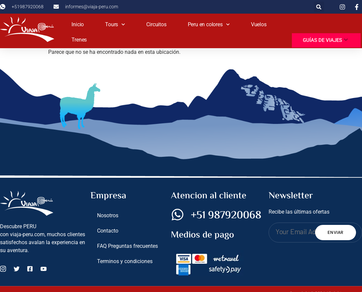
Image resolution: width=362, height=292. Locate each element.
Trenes (79, 40)
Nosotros (107, 215)
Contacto (107, 231)
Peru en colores (209, 24)
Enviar (335, 232)
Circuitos (156, 24)
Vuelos (259, 24)
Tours (115, 24)
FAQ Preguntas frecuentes (127, 246)
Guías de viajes (325, 40)
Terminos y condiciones (125, 261)
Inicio (77, 24)
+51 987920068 (226, 215)
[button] (319, 7)
